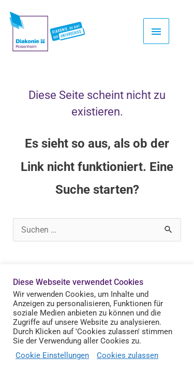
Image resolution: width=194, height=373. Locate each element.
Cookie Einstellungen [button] (52, 355)
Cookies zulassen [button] (127, 355)
